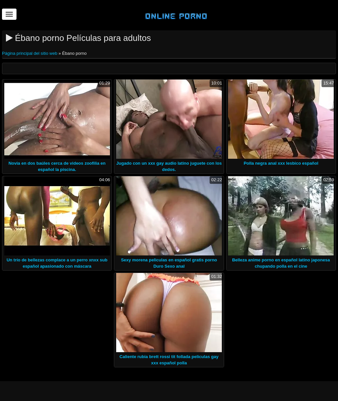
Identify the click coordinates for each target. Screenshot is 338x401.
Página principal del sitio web (30, 53)
